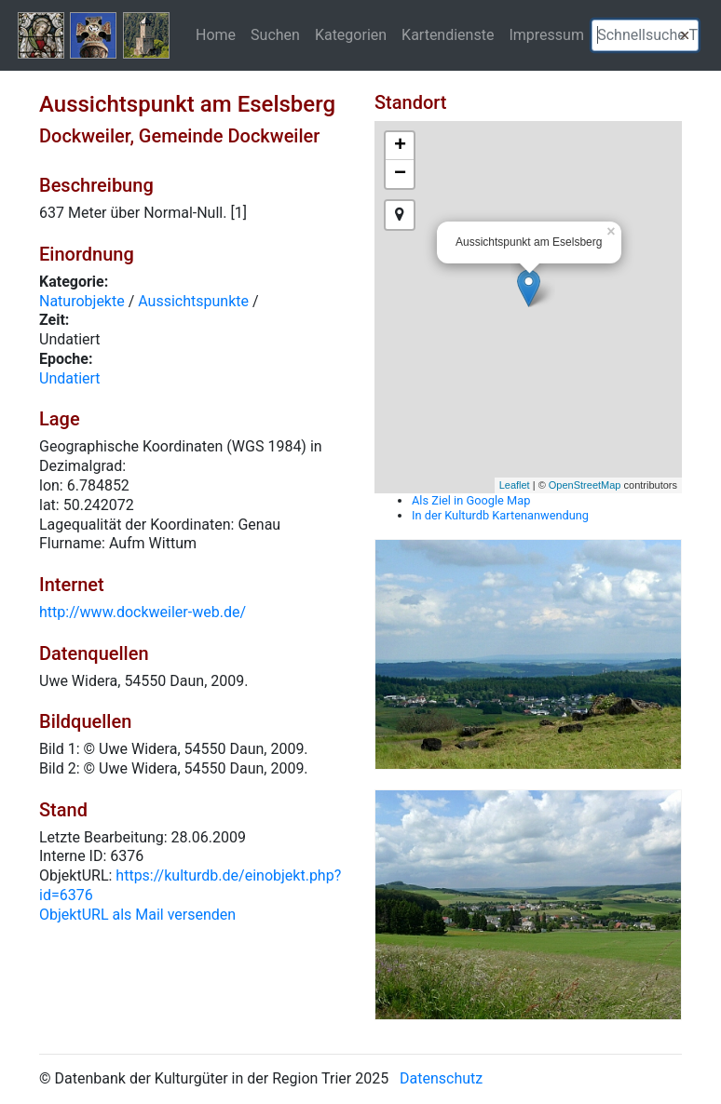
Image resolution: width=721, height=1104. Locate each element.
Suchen (275, 34)
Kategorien (351, 34)
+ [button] (400, 146)
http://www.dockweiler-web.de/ (142, 612)
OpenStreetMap (585, 485)
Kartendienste (447, 34)
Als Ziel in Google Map (471, 500)
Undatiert (70, 378)
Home (216, 34)
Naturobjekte (82, 301)
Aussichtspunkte (193, 301)
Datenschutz (441, 1078)
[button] (684, 35)
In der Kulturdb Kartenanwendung (500, 515)
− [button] (400, 174)
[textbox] (645, 35)
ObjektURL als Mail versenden (137, 914)
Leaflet (514, 485)
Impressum (546, 34)
